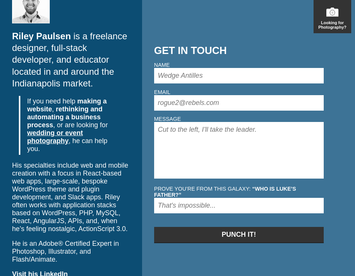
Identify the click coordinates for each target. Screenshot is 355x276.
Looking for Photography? (332, 18)
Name (162, 65)
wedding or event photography (55, 137)
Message (167, 119)
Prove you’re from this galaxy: (225, 192)
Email (162, 92)
